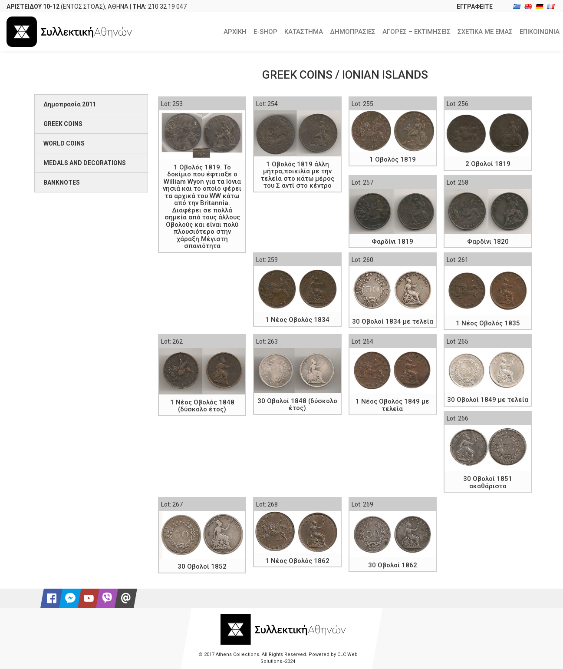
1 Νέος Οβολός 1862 (297, 561)
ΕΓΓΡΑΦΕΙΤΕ (475, 6)
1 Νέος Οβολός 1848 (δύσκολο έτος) (202, 406)
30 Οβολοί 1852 (202, 566)
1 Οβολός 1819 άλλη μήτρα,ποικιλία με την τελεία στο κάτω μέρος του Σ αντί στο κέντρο (297, 175)
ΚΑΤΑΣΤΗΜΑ (303, 32)
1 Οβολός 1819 (392, 159)
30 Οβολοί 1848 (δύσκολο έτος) (297, 404)
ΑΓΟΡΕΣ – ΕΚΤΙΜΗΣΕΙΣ (416, 32)
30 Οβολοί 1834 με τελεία (392, 321)
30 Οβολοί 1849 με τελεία (487, 400)
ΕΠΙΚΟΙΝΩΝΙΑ (540, 32)
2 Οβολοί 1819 (487, 164)
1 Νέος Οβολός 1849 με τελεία (392, 405)
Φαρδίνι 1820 (488, 241)
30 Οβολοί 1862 (392, 565)
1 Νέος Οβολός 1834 (297, 320)
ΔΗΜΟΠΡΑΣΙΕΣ (352, 32)
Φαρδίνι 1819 (392, 241)
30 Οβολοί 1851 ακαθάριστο (487, 482)
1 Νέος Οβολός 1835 (488, 323)
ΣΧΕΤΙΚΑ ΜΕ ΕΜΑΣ (485, 32)
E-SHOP (265, 32)
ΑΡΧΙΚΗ (235, 32)
